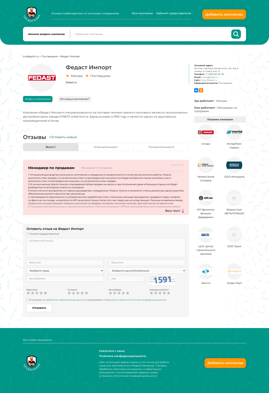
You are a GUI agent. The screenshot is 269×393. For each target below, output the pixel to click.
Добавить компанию (224, 14)
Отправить (39, 308)
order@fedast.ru (209, 78)
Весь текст (172, 211)
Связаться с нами (112, 351)
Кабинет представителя (173, 13)
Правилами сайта (114, 300)
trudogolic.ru (31, 57)
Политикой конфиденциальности (147, 300)
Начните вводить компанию (46, 34)
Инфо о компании (38, 99)
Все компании (142, 13)
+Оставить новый (63, 138)
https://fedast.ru (209, 81)
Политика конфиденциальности (122, 356)
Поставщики (50, 57)
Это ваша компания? (75, 99)
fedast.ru (71, 83)
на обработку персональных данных (64, 300)
